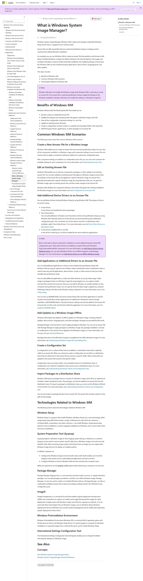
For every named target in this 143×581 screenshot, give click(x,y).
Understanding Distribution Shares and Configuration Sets (69, 369)
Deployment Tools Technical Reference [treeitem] (16, 119)
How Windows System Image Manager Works (53, 554)
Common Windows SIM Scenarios (129, 25)
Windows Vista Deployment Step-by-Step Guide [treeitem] (15, 67)
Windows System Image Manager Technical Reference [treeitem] (18, 170)
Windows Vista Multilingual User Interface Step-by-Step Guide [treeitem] (15, 60)
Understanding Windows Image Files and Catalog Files (67, 340)
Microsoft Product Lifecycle (57, 9)
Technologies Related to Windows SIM (126, 28)
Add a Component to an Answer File (82, 190)
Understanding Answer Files (92, 162)
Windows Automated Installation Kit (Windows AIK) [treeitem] (16, 94)
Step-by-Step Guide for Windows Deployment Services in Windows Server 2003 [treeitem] (16, 81)
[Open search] (134, 2)
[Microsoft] (3, 2)
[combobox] (13, 21)
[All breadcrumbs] (39, 18)
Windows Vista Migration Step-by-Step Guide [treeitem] (16, 72)
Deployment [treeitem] (11, 55)
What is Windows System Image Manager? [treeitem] (17, 178)
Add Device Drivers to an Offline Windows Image (81, 254)
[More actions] (104, 18)
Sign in (138, 2)
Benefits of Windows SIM (127, 22)
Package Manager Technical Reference (50, 333)
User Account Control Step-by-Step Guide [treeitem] (16, 211)
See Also (121, 32)
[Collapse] (24, 17)
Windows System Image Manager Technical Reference (59, 19)
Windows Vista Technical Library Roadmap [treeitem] (15, 31)
